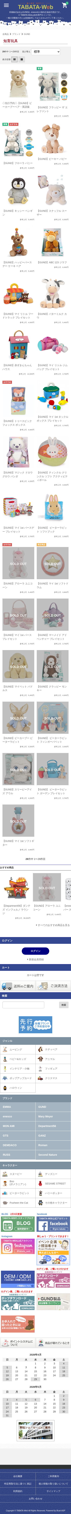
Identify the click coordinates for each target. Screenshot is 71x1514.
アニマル (50, 1059)
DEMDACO (9, 1145)
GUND (27, 34)
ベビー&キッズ (18, 1059)
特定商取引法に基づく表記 (17, 1483)
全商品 (5, 34)
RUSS (6, 1154)
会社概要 (17, 1476)
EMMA (7, 1106)
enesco (7, 1116)
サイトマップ (53, 1491)
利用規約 (17, 1491)
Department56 (47, 1126)
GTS (5, 1135)
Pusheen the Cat (19, 1202)
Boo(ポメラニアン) (18, 1183)
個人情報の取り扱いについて (53, 1483)
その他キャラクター (56, 1202)
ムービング (16, 1049)
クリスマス (51, 1078)
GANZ (42, 1135)
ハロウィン (16, 1087)
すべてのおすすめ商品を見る (54, 925)
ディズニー (51, 1174)
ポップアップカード (21, 1078)
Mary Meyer (45, 1116)
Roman (42, 1145)
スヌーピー (16, 1174)
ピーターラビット (19, 1193)
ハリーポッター (53, 1193)
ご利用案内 (53, 1476)
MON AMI (9, 1126)
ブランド (16, 34)
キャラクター (9, 1165)
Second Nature (47, 1154)
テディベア (51, 1049)
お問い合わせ (35, 1498)
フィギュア (51, 1068)
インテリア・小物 (19, 1068)
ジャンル (7, 1040)
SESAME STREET (55, 1183)
